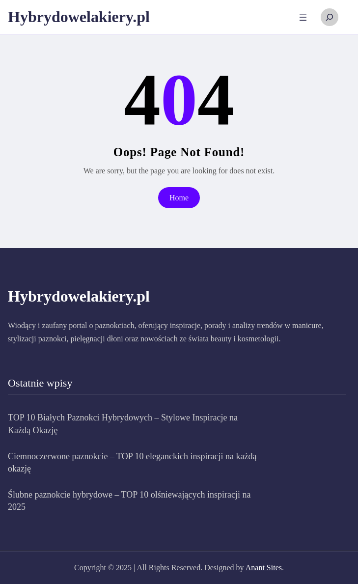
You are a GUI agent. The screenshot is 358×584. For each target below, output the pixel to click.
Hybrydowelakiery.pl (79, 17)
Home (179, 198)
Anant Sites (264, 567)
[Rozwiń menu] (303, 17)
